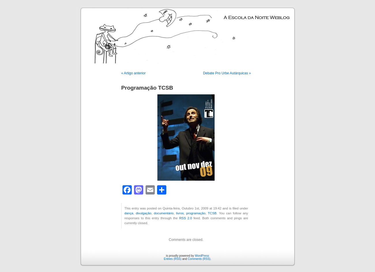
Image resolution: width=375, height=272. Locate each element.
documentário (164, 213)
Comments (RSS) (199, 258)
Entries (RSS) (172, 258)
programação (196, 213)
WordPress (202, 255)
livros (180, 213)
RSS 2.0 (185, 218)
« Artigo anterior (133, 73)
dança (129, 213)
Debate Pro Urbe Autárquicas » (227, 73)
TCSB (212, 213)
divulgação (143, 213)
